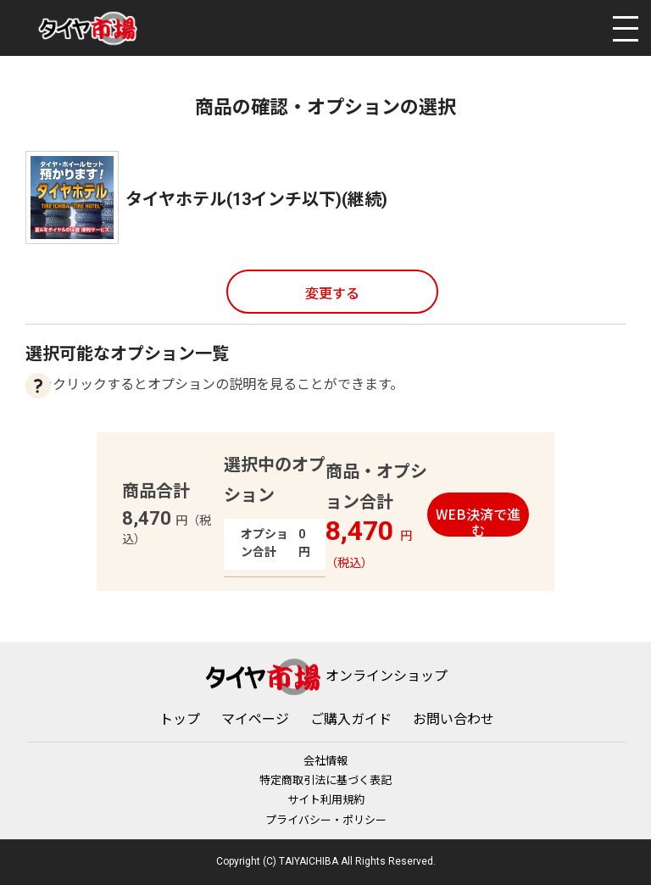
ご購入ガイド (351, 719)
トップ (179, 719)
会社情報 (325, 760)
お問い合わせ (453, 719)
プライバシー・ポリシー (326, 820)
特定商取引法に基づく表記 (325, 780)
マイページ (255, 719)
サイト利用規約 (325, 799)
